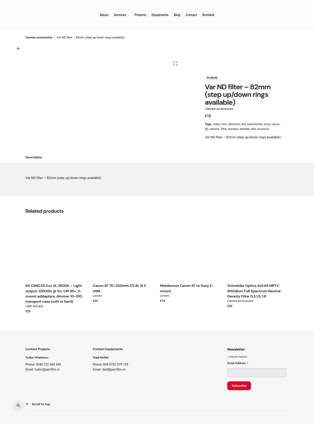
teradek (245, 129)
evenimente (254, 124)
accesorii (263, 129)
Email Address (237, 363)
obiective (234, 124)
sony (267, 124)
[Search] (18, 405)
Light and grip (34, 306)
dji (206, 129)
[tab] (33, 157)
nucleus (233, 129)
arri (243, 124)
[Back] (18, 48)
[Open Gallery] (175, 63)
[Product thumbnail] (56, 248)
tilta (253, 129)
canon (275, 124)
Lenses (97, 295)
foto (224, 124)
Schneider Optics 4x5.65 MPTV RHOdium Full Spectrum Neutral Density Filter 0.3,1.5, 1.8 (254, 291)
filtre (223, 129)
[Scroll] (27, 404)
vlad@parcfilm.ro (113, 369)
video (216, 124)
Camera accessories (219, 109)
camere (214, 129)
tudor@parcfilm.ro (47, 369)
